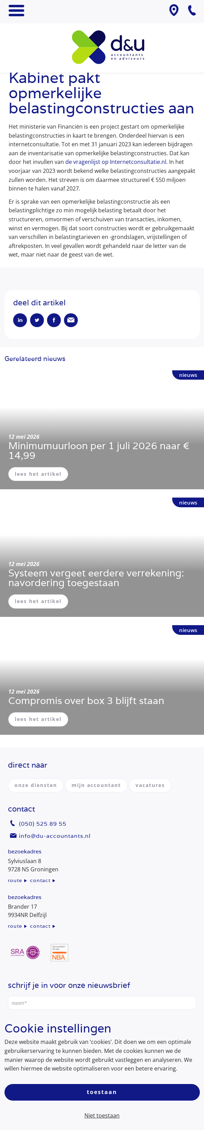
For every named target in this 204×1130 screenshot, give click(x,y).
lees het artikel (38, 474)
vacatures (150, 785)
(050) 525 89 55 (42, 823)
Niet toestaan (102, 1115)
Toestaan (102, 1092)
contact (40, 880)
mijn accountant (96, 785)
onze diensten (36, 785)
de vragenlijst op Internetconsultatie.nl (115, 162)
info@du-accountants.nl (55, 836)
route (15, 880)
